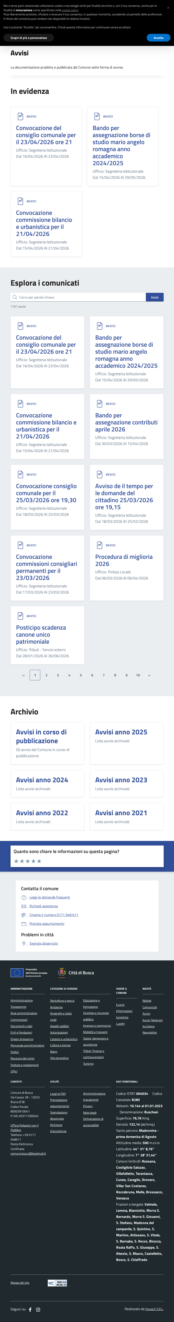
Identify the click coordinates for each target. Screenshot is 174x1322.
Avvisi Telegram (153, 1020)
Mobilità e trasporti (95, 1032)
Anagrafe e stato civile (61, 1016)
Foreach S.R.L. (154, 1309)
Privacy (88, 1106)
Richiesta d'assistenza (58, 1128)
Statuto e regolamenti (25, 1065)
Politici (15, 1052)
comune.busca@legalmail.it (28, 1153)
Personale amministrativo (27, 1045)
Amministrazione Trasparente (22, 1003)
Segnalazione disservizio (58, 1115)
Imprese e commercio (97, 1025)
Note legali (90, 1112)
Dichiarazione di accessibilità (93, 1121)
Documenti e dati (21, 1026)
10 (138, 675)
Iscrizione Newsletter (150, 1029)
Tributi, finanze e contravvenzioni (93, 1054)
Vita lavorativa (59, 1058)
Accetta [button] (158, 37)
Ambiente (56, 1007)
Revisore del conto (22, 1058)
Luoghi (120, 1023)
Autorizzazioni (59, 1032)
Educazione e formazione (91, 1003)
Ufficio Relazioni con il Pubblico (24, 1127)
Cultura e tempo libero (60, 1048)
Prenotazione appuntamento (59, 1102)
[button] (168, 7)
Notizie (147, 1000)
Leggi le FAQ (58, 1093)
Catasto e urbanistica (63, 1039)
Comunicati (150, 1007)
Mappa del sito (20, 1282)
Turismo (88, 1063)
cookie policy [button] (70, 10)
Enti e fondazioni (21, 1032)
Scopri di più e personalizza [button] (29, 37)
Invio (154, 297)
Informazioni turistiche (124, 1014)
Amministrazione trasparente (94, 1096)
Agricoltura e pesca (62, 1000)
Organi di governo (22, 1039)
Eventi (120, 1004)
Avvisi (32, 116)
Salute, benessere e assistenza (95, 1041)
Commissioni (19, 1019)
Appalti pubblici (59, 1026)
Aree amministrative (24, 1013)
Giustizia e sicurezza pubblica (96, 1016)
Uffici (14, 1071)
